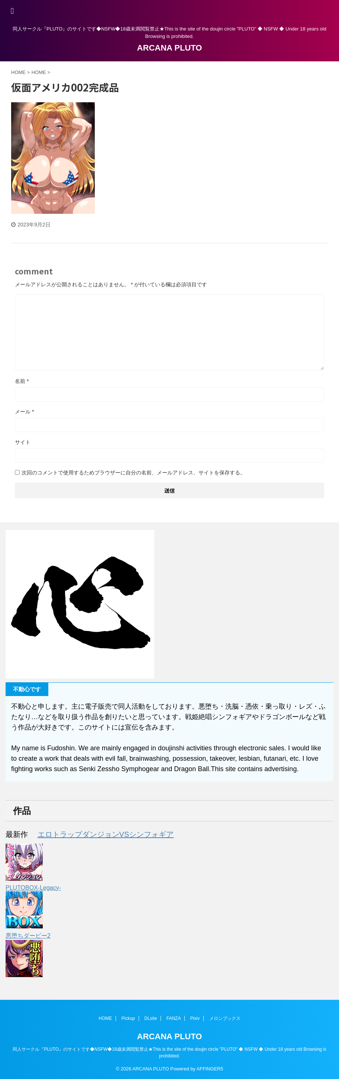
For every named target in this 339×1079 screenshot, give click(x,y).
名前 (22, 381)
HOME (105, 1018)
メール (24, 412)
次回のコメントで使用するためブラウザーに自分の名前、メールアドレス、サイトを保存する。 (133, 473)
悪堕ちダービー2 (28, 936)
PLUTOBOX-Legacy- (33, 888)
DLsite (150, 1018)
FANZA (174, 1018)
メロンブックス (224, 1018)
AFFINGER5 (210, 1068)
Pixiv (195, 1018)
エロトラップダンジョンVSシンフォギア (106, 834)
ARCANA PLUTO (169, 47)
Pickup (128, 1018)
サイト (22, 442)
